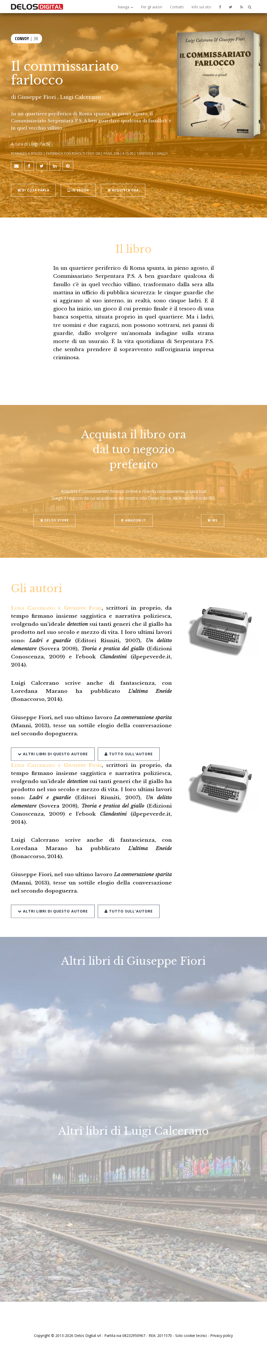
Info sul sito (201, 6)
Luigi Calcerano (80, 97)
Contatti (177, 6)
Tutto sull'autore (129, 741)
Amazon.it (133, 508)
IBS (212, 508)
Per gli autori (151, 6)
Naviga (125, 6)
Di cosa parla (33, 189)
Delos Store (54, 508)
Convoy (22, 38)
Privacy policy (221, 1335)
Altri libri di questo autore (53, 741)
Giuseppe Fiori (36, 97)
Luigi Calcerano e (56, 607)
